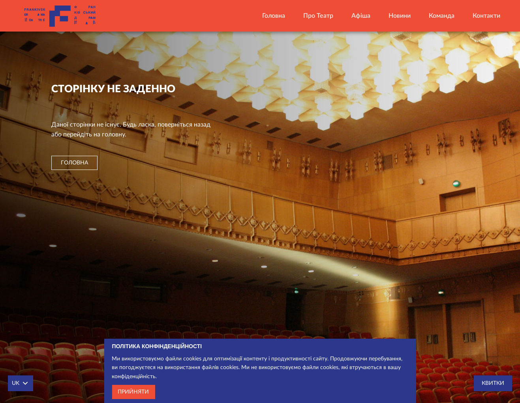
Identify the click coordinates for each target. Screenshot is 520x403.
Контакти (486, 16)
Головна (273, 16)
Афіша (360, 16)
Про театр (318, 16)
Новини (400, 16)
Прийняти (133, 392)
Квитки (493, 383)
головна (74, 163)
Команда (441, 16)
